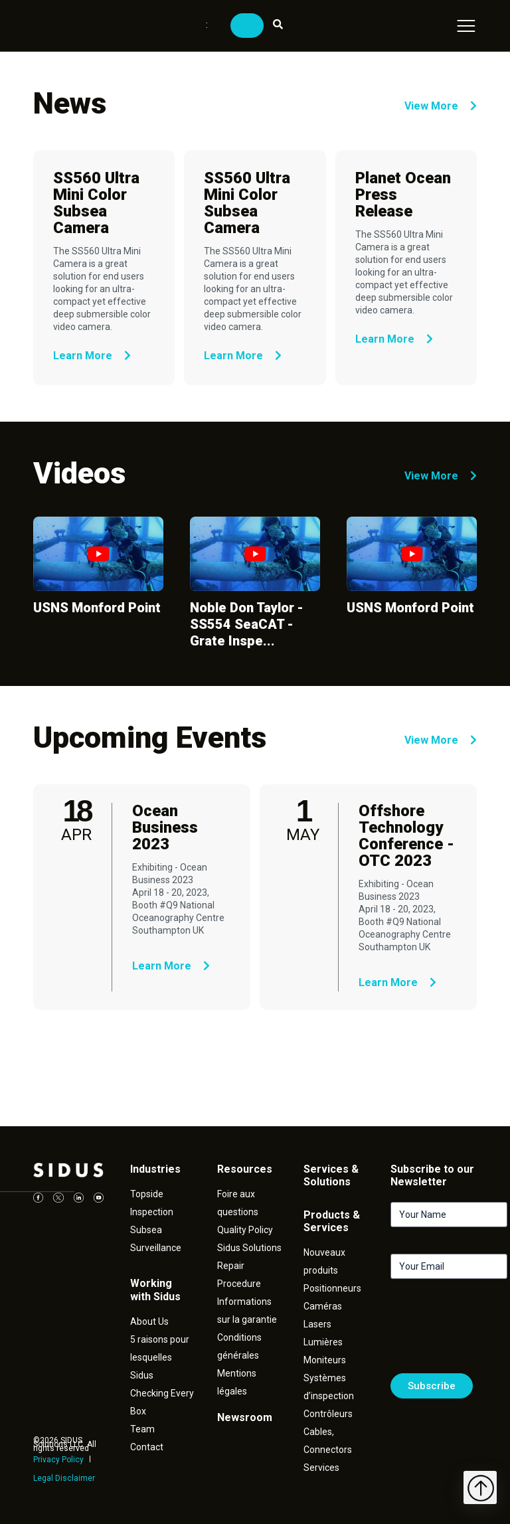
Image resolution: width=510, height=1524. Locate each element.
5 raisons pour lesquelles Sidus (159, 1357)
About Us (149, 1321)
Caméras (322, 1306)
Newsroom (244, 1417)
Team (142, 1429)
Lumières (323, 1342)
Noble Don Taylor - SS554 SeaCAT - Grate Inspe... (246, 624)
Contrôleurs (328, 1413)
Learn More (92, 355)
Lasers (317, 1324)
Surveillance (155, 1247)
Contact (146, 1447)
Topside (146, 1194)
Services (321, 1467)
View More (440, 106)
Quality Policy (245, 1230)
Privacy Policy (58, 1459)
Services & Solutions (331, 1175)
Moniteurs (324, 1360)
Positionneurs (332, 1288)
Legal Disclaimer (64, 1478)
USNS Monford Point (97, 608)
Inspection (151, 1212)
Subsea (146, 1230)
